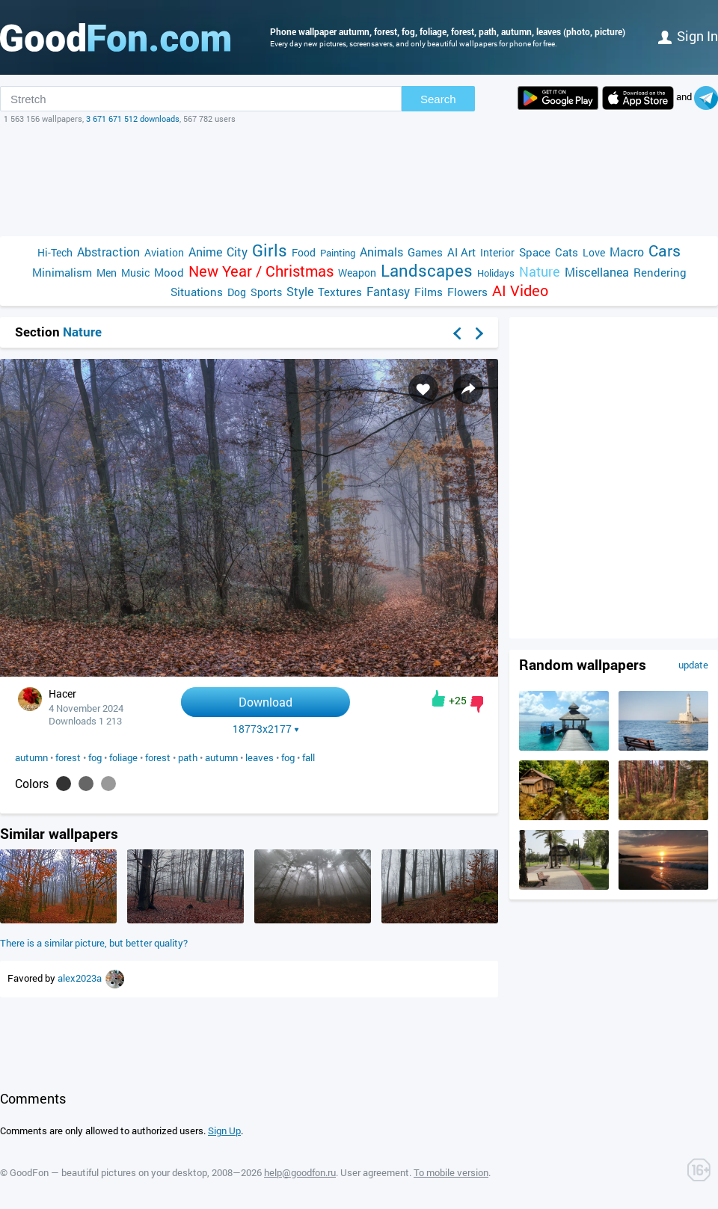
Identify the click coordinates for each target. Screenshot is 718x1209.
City (237, 251)
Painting (337, 252)
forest (68, 757)
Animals (381, 251)
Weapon (357, 272)
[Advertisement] (359, 180)
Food (304, 252)
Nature (539, 271)
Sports (266, 292)
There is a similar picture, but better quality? (94, 943)
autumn (31, 757)
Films (428, 291)
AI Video (520, 290)
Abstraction (108, 251)
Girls (269, 250)
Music (135, 272)
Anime (205, 251)
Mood (169, 272)
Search (438, 99)
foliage (123, 757)
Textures (340, 291)
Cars (664, 250)
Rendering (660, 272)
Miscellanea (597, 272)
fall (308, 757)
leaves (259, 757)
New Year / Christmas (261, 271)
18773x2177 (266, 729)
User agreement (374, 1172)
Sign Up (224, 1130)
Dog (236, 292)
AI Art (461, 251)
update (693, 664)
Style (299, 291)
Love (594, 252)
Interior (497, 252)
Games (425, 251)
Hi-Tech (55, 252)
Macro (627, 251)
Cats (566, 251)
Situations (197, 291)
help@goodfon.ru (300, 1172)
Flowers (467, 291)
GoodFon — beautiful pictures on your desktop (108, 1172)
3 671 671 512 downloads (133, 118)
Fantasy (388, 291)
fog (95, 757)
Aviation (164, 252)
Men (106, 272)
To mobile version (451, 1172)
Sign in (688, 36)
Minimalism (62, 272)
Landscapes (427, 270)
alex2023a (81, 978)
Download (265, 702)
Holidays (496, 273)
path (187, 757)
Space (534, 251)
